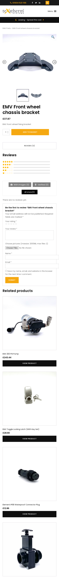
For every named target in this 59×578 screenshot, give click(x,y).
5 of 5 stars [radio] (16, 224)
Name (8, 253)
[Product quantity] (6, 132)
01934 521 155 (19, 3)
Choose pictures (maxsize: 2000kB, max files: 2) (26, 243)
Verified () (43, 184)
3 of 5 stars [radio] (11, 224)
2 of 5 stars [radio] (9, 224)
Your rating (11, 221)
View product (30, 363)
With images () (21, 184)
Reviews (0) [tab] (29, 146)
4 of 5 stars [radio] (14, 224)
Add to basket (30, 132)
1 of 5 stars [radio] (6, 224)
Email (8, 262)
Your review (11, 229)
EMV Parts (7, 28)
